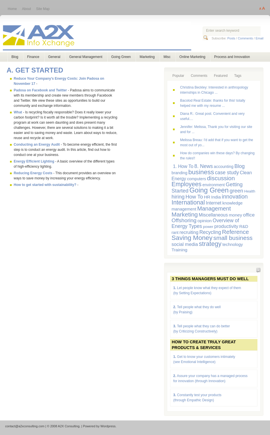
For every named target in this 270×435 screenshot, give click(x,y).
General (54, 57)
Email (259, 38)
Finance (33, 57)
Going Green (121, 57)
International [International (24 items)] (188, 202)
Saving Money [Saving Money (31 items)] (192, 237)
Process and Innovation (232, 57)
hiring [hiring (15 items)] (178, 197)
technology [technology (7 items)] (232, 244)
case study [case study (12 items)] (227, 172)
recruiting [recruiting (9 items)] (189, 232)
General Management (85, 57)
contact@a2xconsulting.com (25, 426)
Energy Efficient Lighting (34, 161)
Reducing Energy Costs (33, 173)
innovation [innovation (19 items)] (235, 196)
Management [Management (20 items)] (214, 208)
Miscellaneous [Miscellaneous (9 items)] (213, 214)
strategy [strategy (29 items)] (210, 243)
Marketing (147, 57)
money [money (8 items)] (235, 215)
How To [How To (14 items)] (194, 197)
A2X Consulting (102, 37)
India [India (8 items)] (216, 197)
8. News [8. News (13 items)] (203, 166)
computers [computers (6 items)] (196, 179)
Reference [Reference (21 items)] (235, 231)
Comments (245, 38)
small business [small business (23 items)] (233, 237)
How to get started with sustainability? (45, 185)
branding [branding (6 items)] (179, 173)
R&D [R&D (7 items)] (243, 226)
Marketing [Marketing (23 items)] (185, 214)
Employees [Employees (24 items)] (187, 184)
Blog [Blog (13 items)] (239, 166)
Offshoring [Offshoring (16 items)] (184, 220)
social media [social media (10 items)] (185, 244)
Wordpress (108, 426)
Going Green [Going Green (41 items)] (209, 190)
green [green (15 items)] (236, 191)
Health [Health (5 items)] (249, 191)
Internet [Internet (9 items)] (213, 202)
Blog (14, 57)
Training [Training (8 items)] (179, 249)
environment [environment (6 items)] (213, 185)
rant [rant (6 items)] (175, 232)
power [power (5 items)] (208, 226)
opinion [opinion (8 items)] (205, 220)
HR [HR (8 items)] (207, 197)
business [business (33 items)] (201, 172)
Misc (167, 57)
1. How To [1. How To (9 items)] (183, 166)
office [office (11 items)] (249, 215)
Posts (231, 38)
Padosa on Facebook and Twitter (40, 90)
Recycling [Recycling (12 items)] (210, 232)
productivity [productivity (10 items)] (226, 226)
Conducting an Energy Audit (37, 145)
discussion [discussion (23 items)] (221, 178)
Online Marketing (192, 57)
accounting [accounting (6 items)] (223, 166)
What (18, 112)
